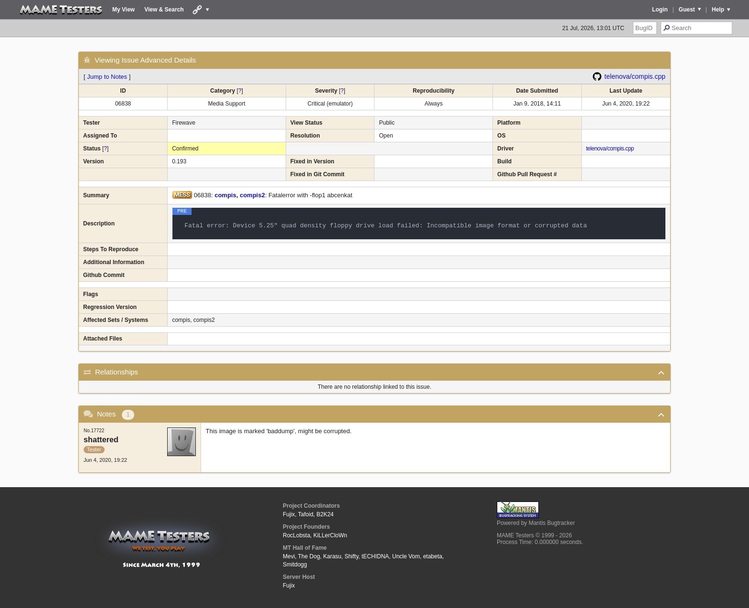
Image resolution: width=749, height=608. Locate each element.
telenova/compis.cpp (634, 76)
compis (225, 195)
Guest (687, 9)
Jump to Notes (107, 76)
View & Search (164, 9)
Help (718, 9)
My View (123, 9)
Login (660, 9)
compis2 (252, 195)
